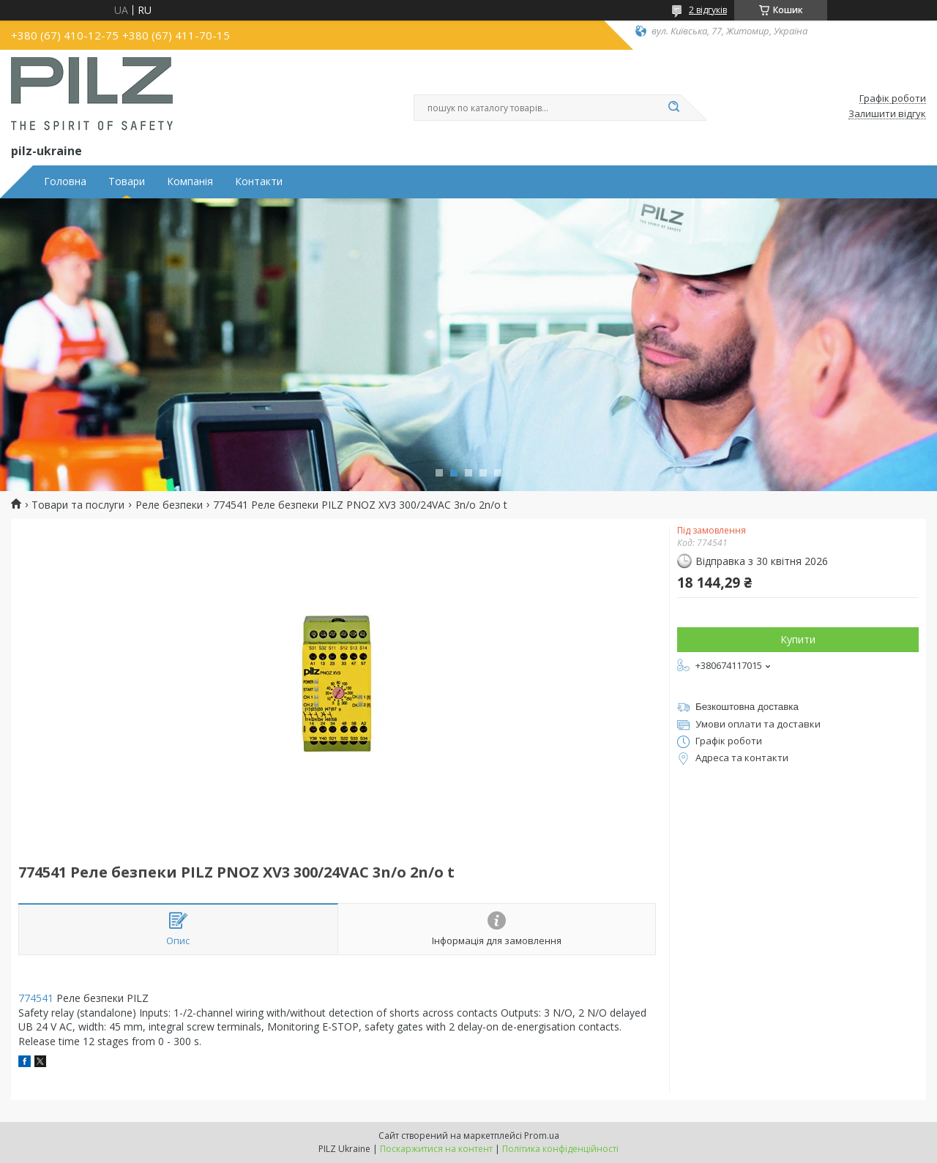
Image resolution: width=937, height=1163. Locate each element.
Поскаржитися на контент (436, 1149)
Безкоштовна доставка (747, 706)
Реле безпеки (169, 505)
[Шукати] (673, 107)
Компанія (190, 181)
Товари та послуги (77, 505)
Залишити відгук (887, 114)
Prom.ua (541, 1135)
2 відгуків (708, 10)
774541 (35, 998)
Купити (797, 639)
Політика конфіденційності (560, 1149)
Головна (65, 181)
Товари (126, 181)
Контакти (259, 181)
